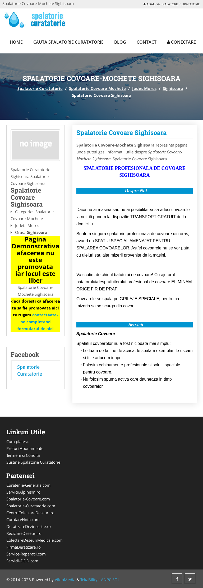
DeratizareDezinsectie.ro (28, 526)
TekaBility (89, 579)
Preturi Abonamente (24, 448)
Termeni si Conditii (23, 455)
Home (16, 42)
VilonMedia (65, 579)
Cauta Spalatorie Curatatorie (68, 42)
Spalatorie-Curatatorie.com (30, 505)
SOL (116, 579)
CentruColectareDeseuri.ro (30, 512)
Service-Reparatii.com (26, 554)
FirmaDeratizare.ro (23, 547)
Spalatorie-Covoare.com (28, 499)
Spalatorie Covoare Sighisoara (121, 132)
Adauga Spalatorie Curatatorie (171, 4)
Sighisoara (173, 88)
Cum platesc (17, 441)
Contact (146, 42)
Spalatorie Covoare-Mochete (97, 88)
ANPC (106, 579)
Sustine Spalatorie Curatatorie (33, 462)
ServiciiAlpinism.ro (23, 492)
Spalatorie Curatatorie (40, 88)
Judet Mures (144, 88)
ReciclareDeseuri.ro (23, 533)
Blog (120, 42)
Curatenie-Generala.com (28, 485)
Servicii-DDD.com (22, 560)
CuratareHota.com (23, 519)
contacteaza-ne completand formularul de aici (37, 321)
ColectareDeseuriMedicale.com (34, 540)
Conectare (181, 42)
